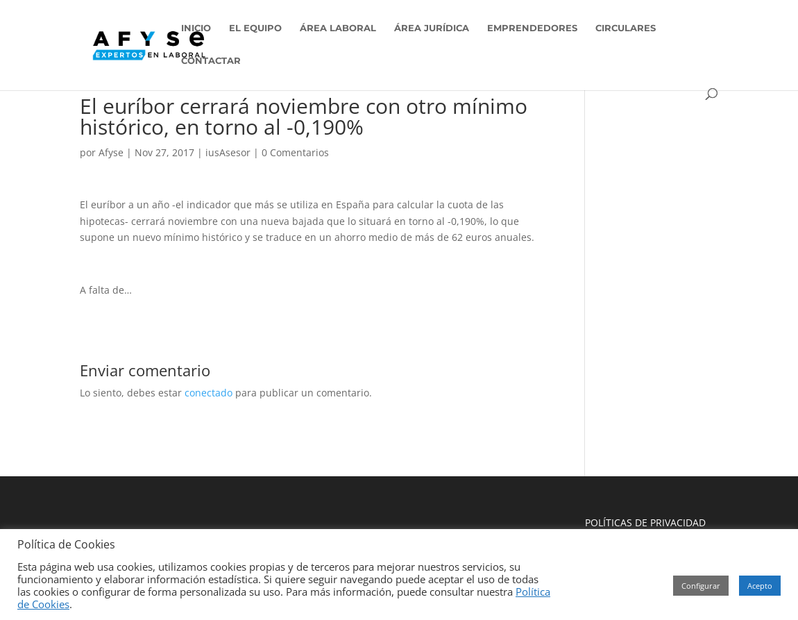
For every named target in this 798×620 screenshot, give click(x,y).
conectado (208, 392)
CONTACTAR (211, 61)
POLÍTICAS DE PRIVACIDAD (645, 522)
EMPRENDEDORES (532, 28)
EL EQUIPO (255, 28)
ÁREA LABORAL (338, 28)
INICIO (196, 28)
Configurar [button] (700, 585)
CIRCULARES (625, 28)
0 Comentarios (295, 152)
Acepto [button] (759, 585)
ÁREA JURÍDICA (431, 28)
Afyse (111, 152)
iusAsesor (228, 152)
